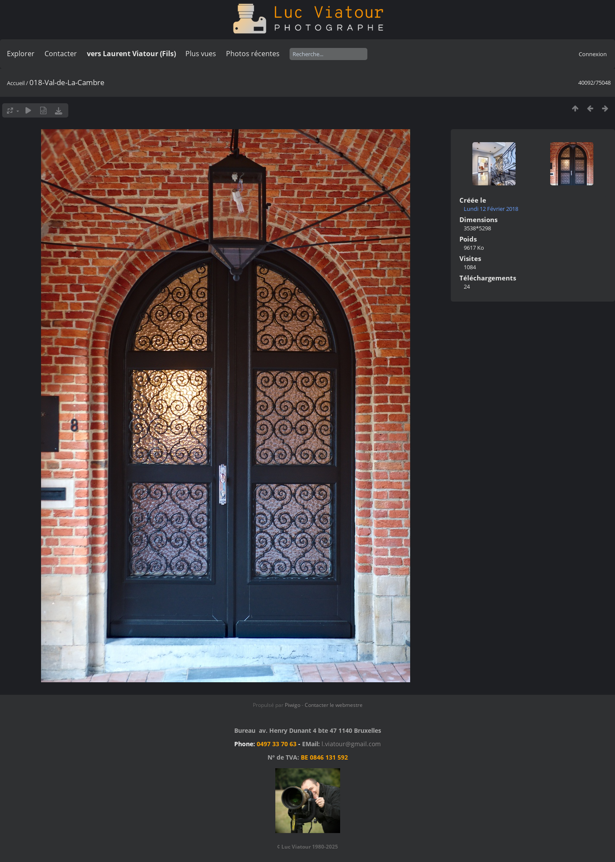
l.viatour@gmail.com (351, 744)
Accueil (16, 83)
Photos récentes (253, 53)
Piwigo (292, 705)
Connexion (593, 54)
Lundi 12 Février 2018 (491, 209)
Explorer (21, 53)
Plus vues (200, 53)
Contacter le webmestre (334, 705)
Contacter (61, 53)
